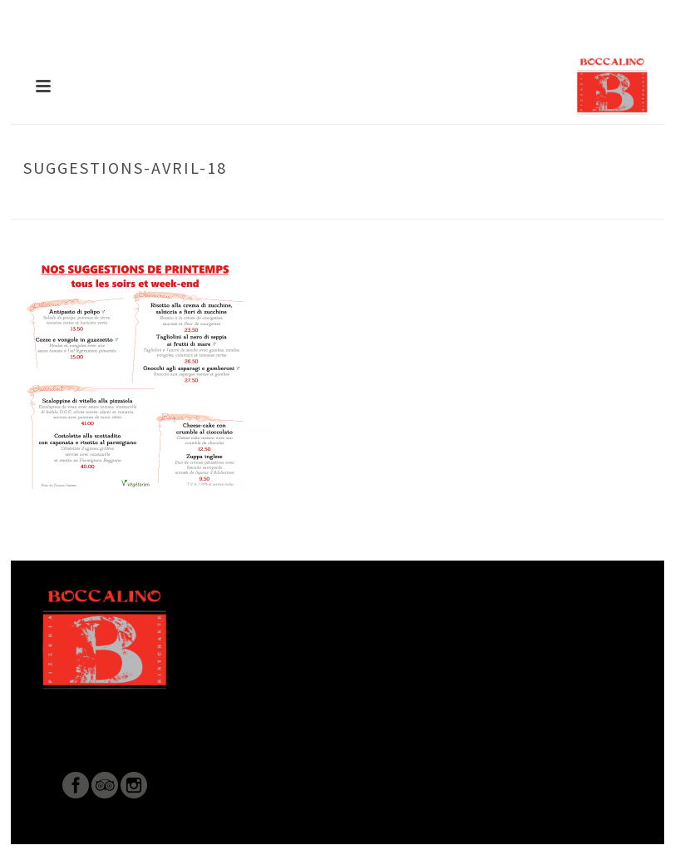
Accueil (371, 203)
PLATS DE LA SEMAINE (454, 203)
